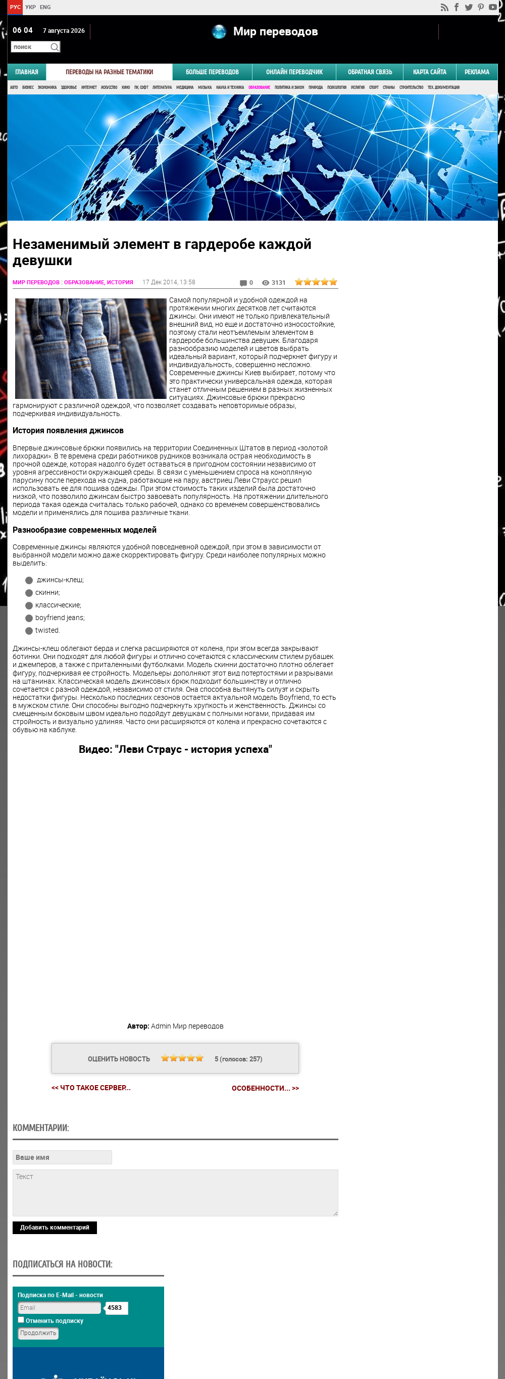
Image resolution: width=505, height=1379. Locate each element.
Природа (316, 74)
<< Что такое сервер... (83, 1082)
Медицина (184, 74)
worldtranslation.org (398, 1327)
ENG (45, 7)
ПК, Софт (141, 74)
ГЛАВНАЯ (26, 59)
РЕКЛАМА (477, 59)
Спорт (373, 74)
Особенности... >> (257, 1083)
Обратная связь (370, 59)
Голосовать (411, 600)
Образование (259, 74)
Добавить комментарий (54, 1291)
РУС (15, 7)
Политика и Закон (289, 74)
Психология (336, 74)
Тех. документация (444, 74)
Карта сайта (429, 59)
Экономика (47, 74)
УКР (30, 7)
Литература (162, 74)
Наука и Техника (230, 74)
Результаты (412, 616)
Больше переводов (212, 59)
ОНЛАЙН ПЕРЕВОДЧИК (294, 59)
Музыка (205, 74)
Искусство (109, 74)
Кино (126, 74)
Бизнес (27, 74)
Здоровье (69, 74)
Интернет (88, 74)
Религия (358, 74)
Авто (14, 74)
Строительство (411, 74)
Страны (389, 74)
